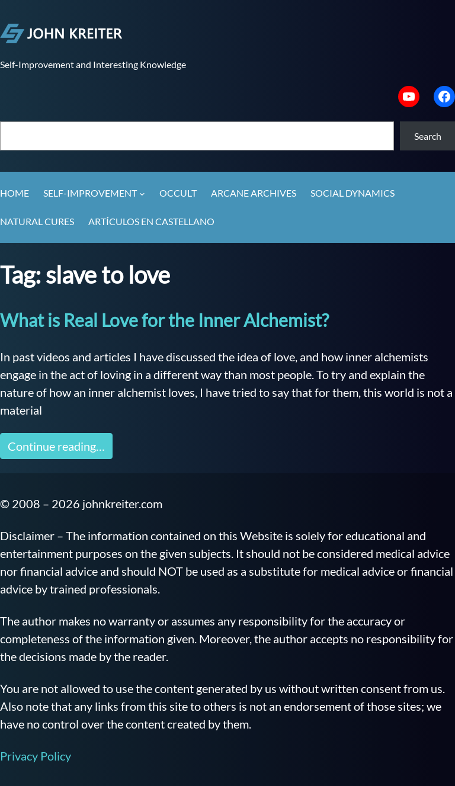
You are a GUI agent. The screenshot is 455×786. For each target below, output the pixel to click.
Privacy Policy (35, 756)
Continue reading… (56, 446)
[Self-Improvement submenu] (142, 194)
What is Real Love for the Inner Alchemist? (164, 320)
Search (427, 136)
